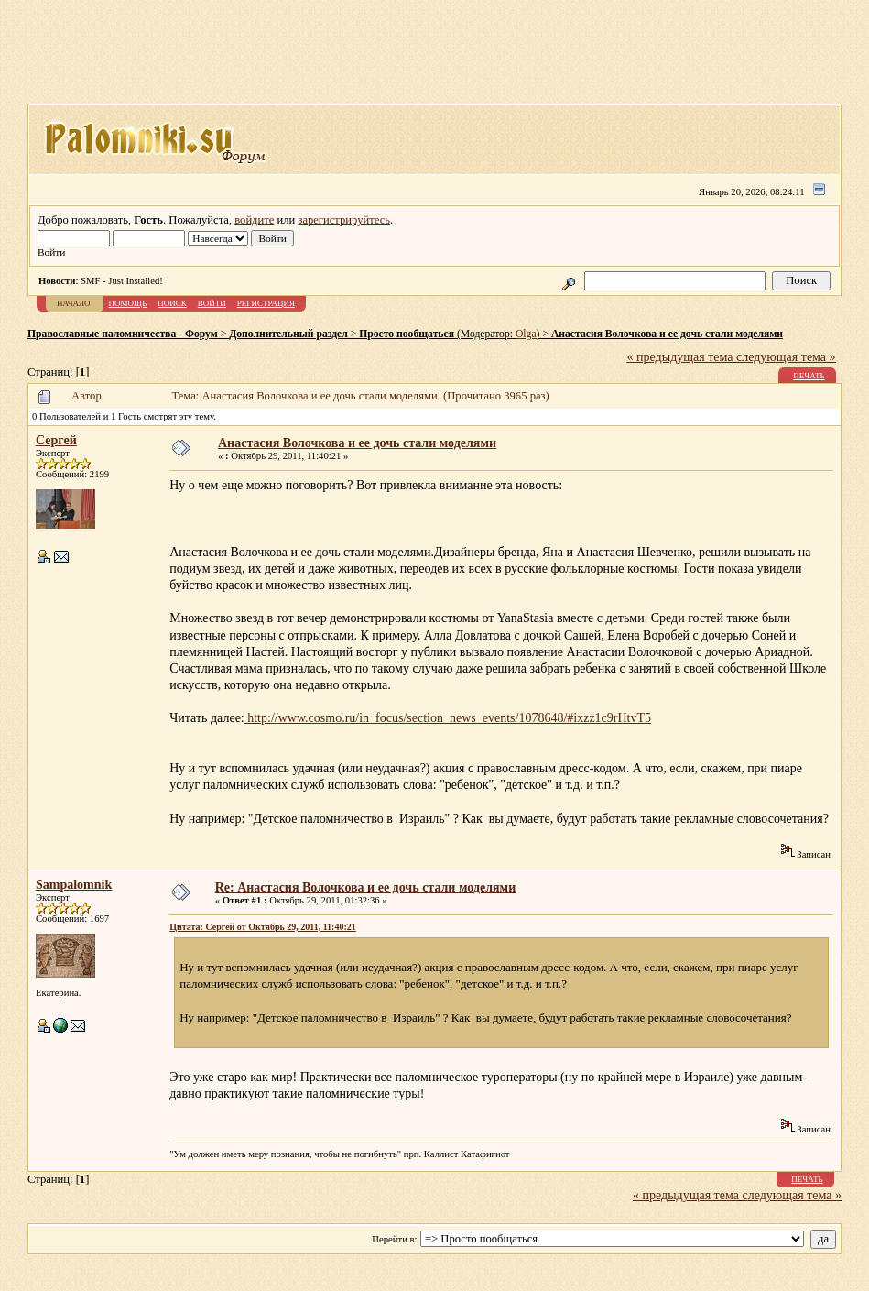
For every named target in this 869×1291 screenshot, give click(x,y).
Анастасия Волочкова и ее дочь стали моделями (667, 334)
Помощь (128, 303)
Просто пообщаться (406, 334)
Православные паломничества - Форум (122, 334)
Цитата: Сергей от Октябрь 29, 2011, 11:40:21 (262, 927)
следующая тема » (786, 357)
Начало (74, 303)
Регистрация (266, 303)
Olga (526, 334)
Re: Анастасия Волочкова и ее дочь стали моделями (365, 887)
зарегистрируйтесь (344, 219)
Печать (808, 375)
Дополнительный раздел (288, 334)
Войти (212, 303)
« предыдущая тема (680, 357)
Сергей (56, 440)
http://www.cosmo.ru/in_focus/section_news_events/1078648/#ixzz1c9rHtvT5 (447, 718)
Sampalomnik (74, 885)
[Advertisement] (435, 57)
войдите (254, 219)
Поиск (172, 303)
